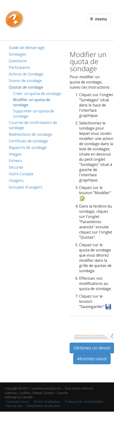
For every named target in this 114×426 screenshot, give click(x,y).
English (41, 6)
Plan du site (14, 406)
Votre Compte (21, 173)
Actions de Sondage (26, 74)
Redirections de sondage (30, 134)
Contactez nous (58, 6)
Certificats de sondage (28, 140)
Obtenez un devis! (92, 348)
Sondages (17, 54)
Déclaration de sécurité (43, 406)
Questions (18, 60)
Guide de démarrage (27, 47)
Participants (19, 67)
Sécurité (16, 167)
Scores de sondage (25, 80)
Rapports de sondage (28, 147)
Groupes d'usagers (25, 187)
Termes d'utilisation (46, 401)
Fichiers (15, 160)
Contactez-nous (17, 401)
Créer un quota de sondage (37, 93)
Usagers (16, 180)
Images (15, 154)
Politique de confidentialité (84, 401)
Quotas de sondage (26, 87)
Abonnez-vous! (92, 358)
